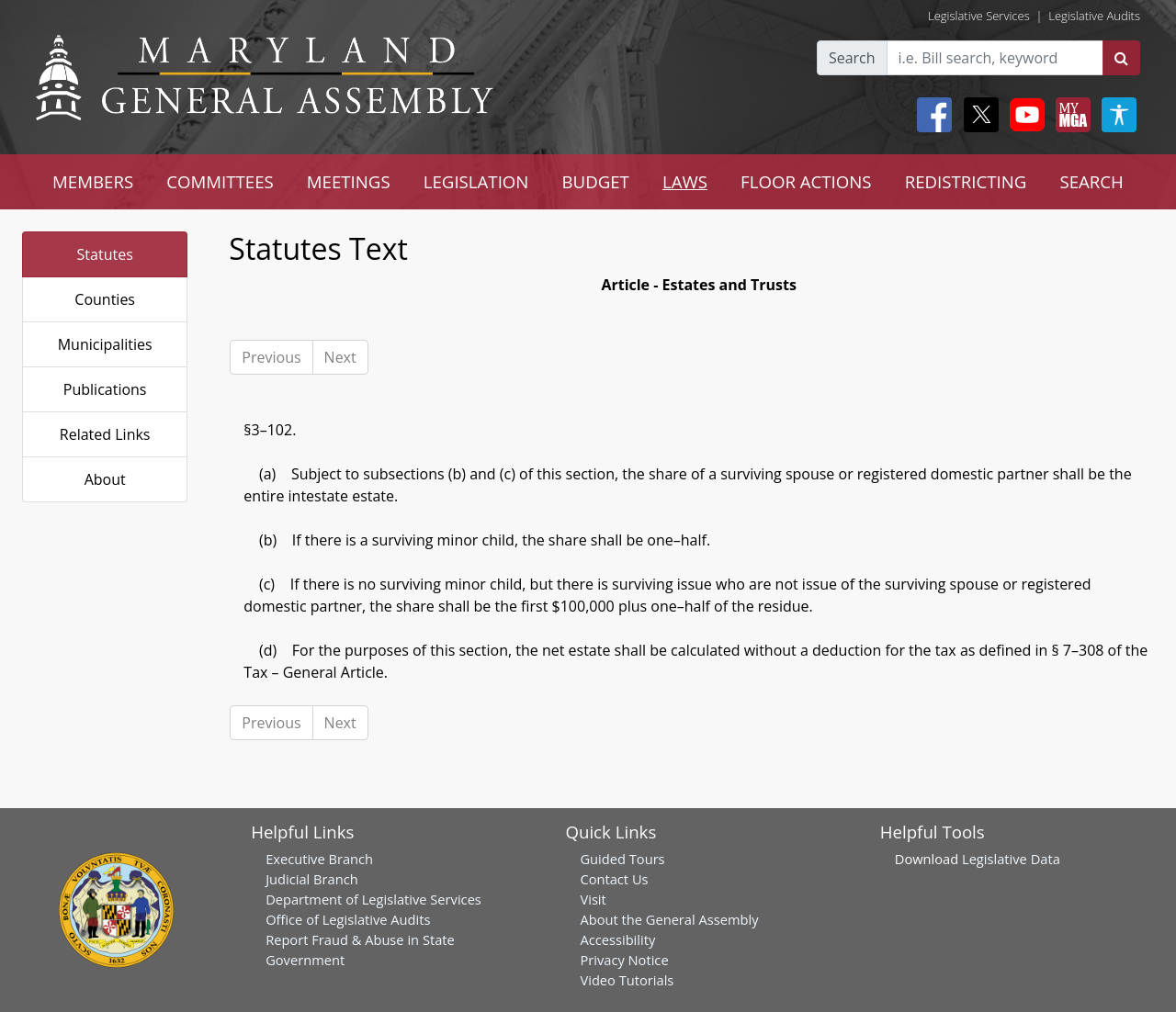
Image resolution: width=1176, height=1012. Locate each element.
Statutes (105, 254)
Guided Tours (622, 858)
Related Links (105, 434)
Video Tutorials (626, 980)
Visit (592, 899)
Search (852, 58)
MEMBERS (92, 181)
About (105, 479)
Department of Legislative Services (373, 899)
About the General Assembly (669, 919)
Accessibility (617, 939)
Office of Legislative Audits (348, 919)
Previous (271, 357)
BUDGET (594, 181)
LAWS (684, 181)
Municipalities (105, 344)
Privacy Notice (624, 959)
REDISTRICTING (966, 181)
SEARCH (1091, 181)
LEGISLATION (476, 181)
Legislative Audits (1094, 15)
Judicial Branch (312, 879)
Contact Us (614, 879)
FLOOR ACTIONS (806, 181)
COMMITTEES (220, 181)
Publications (105, 389)
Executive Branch (319, 858)
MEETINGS (348, 181)
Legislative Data (1011, 858)
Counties (104, 299)
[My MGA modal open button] (1069, 114)
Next (340, 357)
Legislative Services (979, 15)
